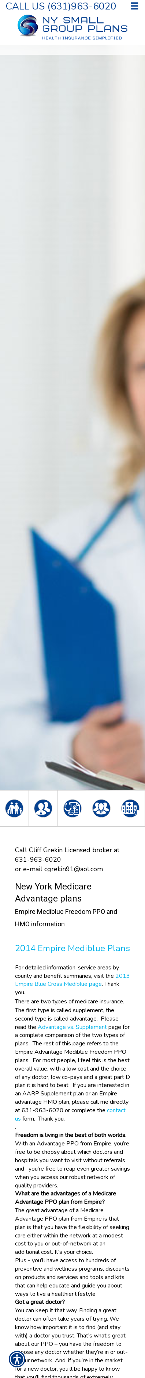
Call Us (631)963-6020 (60, 6)
